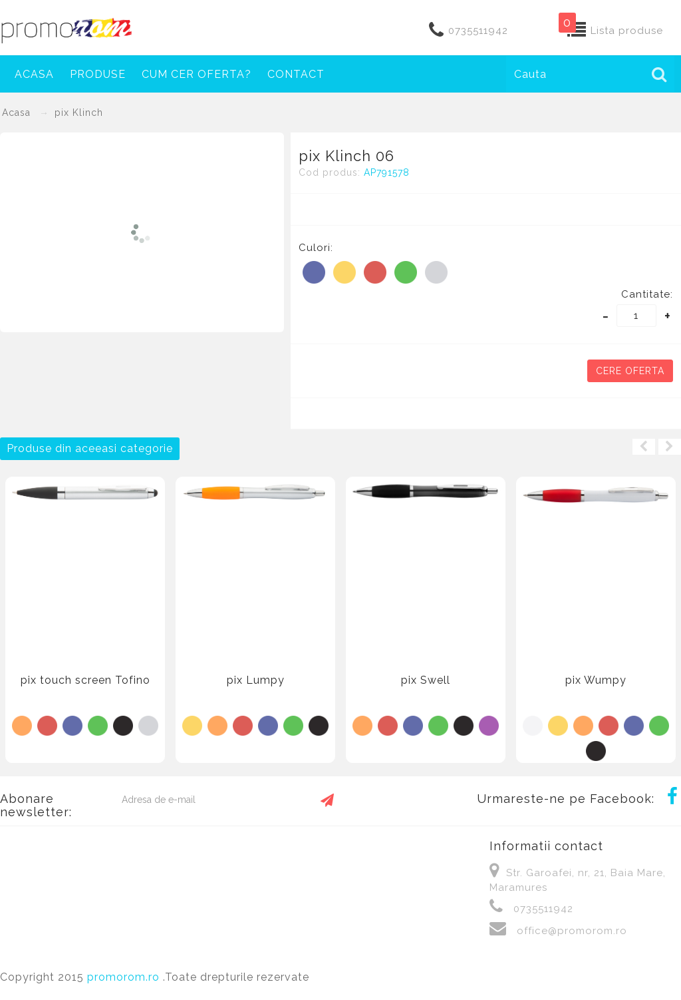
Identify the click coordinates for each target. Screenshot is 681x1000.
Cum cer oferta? (196, 74)
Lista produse (627, 31)
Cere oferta (630, 371)
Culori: (316, 248)
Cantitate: (647, 294)
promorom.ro (125, 977)
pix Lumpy (256, 680)
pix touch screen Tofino (85, 680)
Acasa (34, 74)
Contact (296, 74)
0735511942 (478, 31)
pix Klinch (79, 112)
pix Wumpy (595, 680)
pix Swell (425, 680)
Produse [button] (98, 74)
